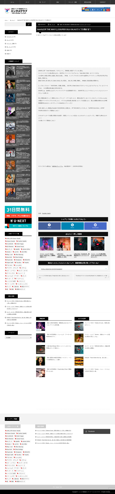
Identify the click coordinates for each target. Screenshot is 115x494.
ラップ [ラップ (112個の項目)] (9, 286)
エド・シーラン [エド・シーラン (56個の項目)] (11, 270)
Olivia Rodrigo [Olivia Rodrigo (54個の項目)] (19, 257)
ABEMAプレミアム (57, 166)
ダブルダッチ (10, 36)
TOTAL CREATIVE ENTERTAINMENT (51, 269)
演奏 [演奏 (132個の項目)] (12, 289)
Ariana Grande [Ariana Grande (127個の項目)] (11, 241)
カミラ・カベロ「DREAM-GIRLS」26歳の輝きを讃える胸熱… (97, 347)
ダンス (27, 2)
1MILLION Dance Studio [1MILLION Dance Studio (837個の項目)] (13, 238)
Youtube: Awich (46, 213)
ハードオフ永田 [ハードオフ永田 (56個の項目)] (11, 281)
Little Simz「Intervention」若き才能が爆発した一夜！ (64, 255)
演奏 (57, 2)
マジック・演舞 (73, 2)
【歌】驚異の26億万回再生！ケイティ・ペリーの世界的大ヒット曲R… (59, 358)
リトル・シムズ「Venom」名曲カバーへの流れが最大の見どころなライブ (55, 433)
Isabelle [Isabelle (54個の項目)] (17, 249)
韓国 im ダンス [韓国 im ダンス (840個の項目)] (21, 289)
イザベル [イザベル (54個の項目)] (23, 268)
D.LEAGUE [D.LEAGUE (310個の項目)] (10, 244)
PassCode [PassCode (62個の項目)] (10, 260)
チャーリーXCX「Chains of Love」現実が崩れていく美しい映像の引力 (54, 430)
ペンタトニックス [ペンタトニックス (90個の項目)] (22, 284)
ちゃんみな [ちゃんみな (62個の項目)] (18, 265)
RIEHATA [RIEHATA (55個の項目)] (27, 260)
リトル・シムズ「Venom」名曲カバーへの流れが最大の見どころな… (97, 335)
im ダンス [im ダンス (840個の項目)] (9, 249)
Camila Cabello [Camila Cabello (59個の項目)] (22, 241)
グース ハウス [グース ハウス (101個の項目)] (11, 273)
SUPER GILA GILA (75, 24)
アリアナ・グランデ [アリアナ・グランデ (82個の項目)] (12, 268)
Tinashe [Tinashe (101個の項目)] (26, 262)
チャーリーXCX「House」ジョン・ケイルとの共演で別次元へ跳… (97, 370)
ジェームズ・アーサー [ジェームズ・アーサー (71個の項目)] (13, 276)
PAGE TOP (57, 487)
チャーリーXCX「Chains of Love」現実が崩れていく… (97, 323)
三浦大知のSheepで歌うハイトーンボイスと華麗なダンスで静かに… (58, 347)
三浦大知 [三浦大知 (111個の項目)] (16, 286)
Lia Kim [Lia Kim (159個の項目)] (16, 252)
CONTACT (103, 2)
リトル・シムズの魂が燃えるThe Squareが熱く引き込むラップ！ (99, 255)
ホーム (12, 2)
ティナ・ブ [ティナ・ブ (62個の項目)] (10, 278)
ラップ (88, 24)
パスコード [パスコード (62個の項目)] (22, 281)
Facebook (91, 431)
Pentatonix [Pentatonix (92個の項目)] (18, 260)
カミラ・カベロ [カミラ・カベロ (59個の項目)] (23, 270)
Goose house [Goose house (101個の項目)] (20, 246)
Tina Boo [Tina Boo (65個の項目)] (18, 262)
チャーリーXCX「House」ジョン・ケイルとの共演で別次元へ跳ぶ (53, 443)
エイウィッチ (83, 24)
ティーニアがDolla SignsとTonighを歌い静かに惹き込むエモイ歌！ (56, 276)
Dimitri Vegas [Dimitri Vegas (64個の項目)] (20, 244)
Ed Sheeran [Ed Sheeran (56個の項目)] (10, 246)
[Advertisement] (73, 51)
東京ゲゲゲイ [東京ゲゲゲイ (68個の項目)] (25, 286)
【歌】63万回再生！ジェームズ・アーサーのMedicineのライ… (59, 335)
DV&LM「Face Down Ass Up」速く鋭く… (96, 357)
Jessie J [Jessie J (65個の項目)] (9, 252)
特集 (8, 53)
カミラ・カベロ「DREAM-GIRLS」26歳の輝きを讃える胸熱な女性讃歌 (54, 436)
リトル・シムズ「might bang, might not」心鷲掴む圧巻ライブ (48, 255)
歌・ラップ (42, 2)
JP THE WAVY (66, 24)
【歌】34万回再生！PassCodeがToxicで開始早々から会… (58, 370)
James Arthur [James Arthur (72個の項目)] (26, 249)
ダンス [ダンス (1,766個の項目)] (24, 276)
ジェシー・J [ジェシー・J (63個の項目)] (21, 273)
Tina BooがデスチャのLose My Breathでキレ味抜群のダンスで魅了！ (90, 276)
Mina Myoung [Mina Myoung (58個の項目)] (19, 254)
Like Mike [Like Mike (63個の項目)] (24, 252)
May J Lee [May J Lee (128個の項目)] (10, 254)
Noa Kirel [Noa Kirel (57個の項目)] (9, 257)
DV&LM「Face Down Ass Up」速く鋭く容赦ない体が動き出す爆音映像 (54, 439)
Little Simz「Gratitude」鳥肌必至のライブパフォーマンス (82, 255)
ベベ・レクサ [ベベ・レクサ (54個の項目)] (10, 284)
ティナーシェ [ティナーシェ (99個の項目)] (20, 278)
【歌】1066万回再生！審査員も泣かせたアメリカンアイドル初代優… (59, 323)
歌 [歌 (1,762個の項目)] (7, 289)
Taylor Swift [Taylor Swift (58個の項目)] (10, 262)
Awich (61, 24)
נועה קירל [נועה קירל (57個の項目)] (9, 265)
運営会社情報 (87, 2)
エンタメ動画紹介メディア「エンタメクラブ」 (90, 491)
